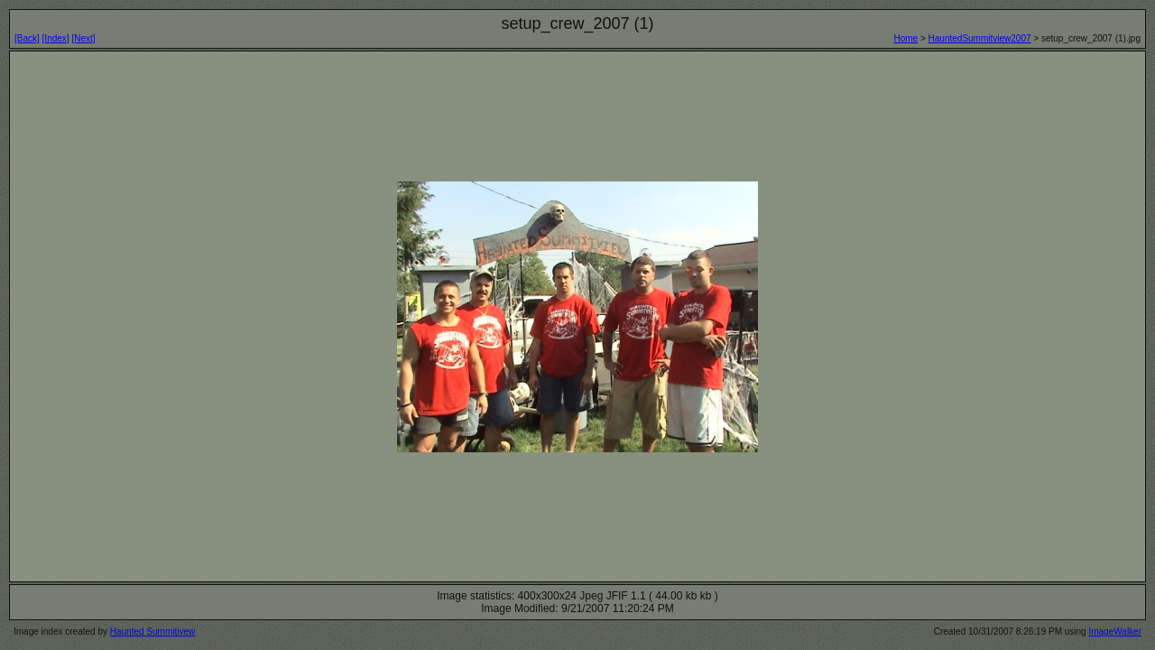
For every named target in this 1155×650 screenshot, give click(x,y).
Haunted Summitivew (152, 631)
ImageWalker (1114, 631)
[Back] (27, 38)
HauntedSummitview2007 (980, 38)
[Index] (55, 38)
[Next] (83, 38)
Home (905, 38)
